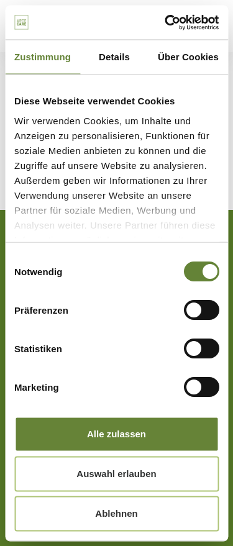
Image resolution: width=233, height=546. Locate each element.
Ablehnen (116, 513)
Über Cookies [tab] (188, 57)
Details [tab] (114, 57)
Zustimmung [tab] (42, 57)
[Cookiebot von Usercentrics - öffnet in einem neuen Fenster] (166, 22)
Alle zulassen (116, 434)
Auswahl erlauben (116, 473)
